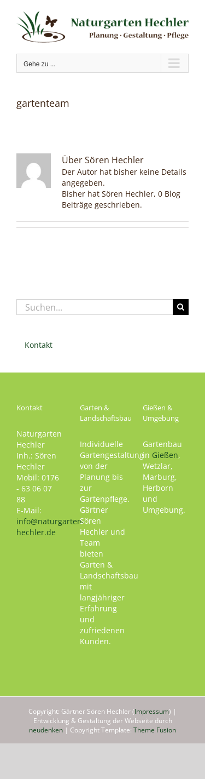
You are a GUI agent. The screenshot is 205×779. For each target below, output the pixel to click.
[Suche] (181, 307)
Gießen (165, 455)
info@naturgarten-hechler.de (50, 526)
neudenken (46, 730)
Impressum (151, 711)
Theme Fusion (154, 730)
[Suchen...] (94, 307)
